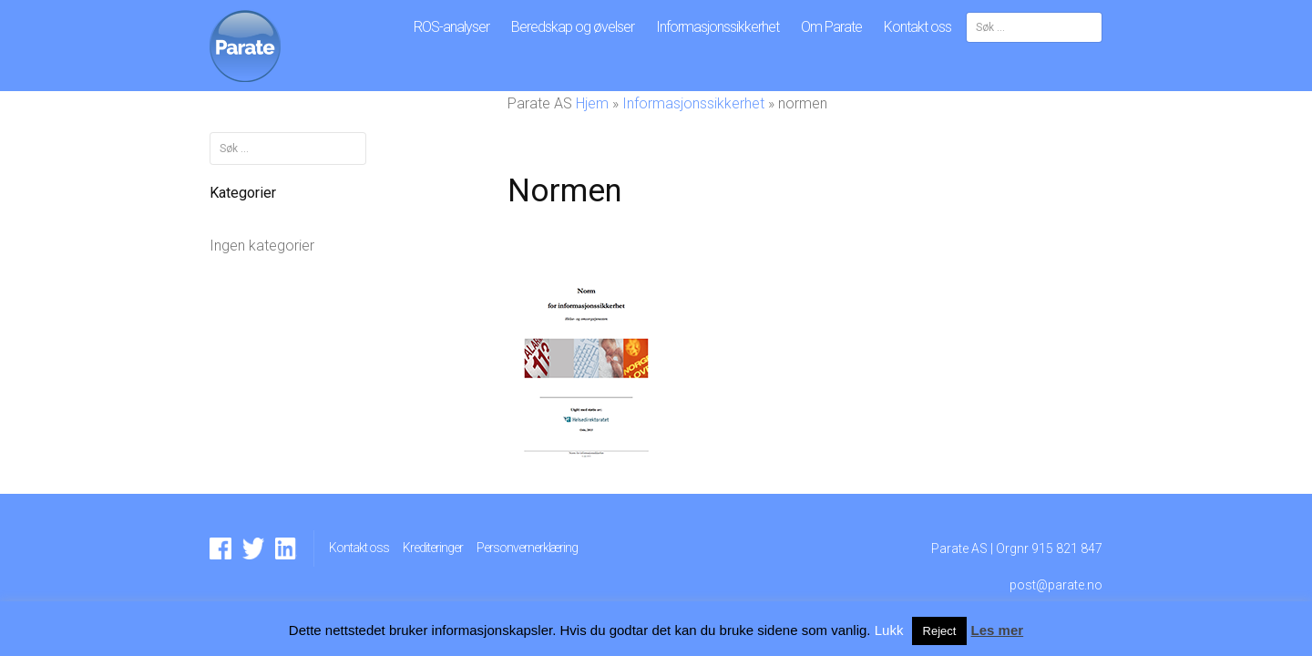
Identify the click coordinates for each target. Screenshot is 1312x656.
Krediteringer (433, 547)
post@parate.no (1056, 585)
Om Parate (831, 27)
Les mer (997, 630)
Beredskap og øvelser (572, 27)
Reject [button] (940, 631)
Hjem (592, 103)
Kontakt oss (917, 27)
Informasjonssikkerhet (717, 27)
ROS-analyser (451, 27)
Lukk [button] (889, 630)
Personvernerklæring (527, 547)
